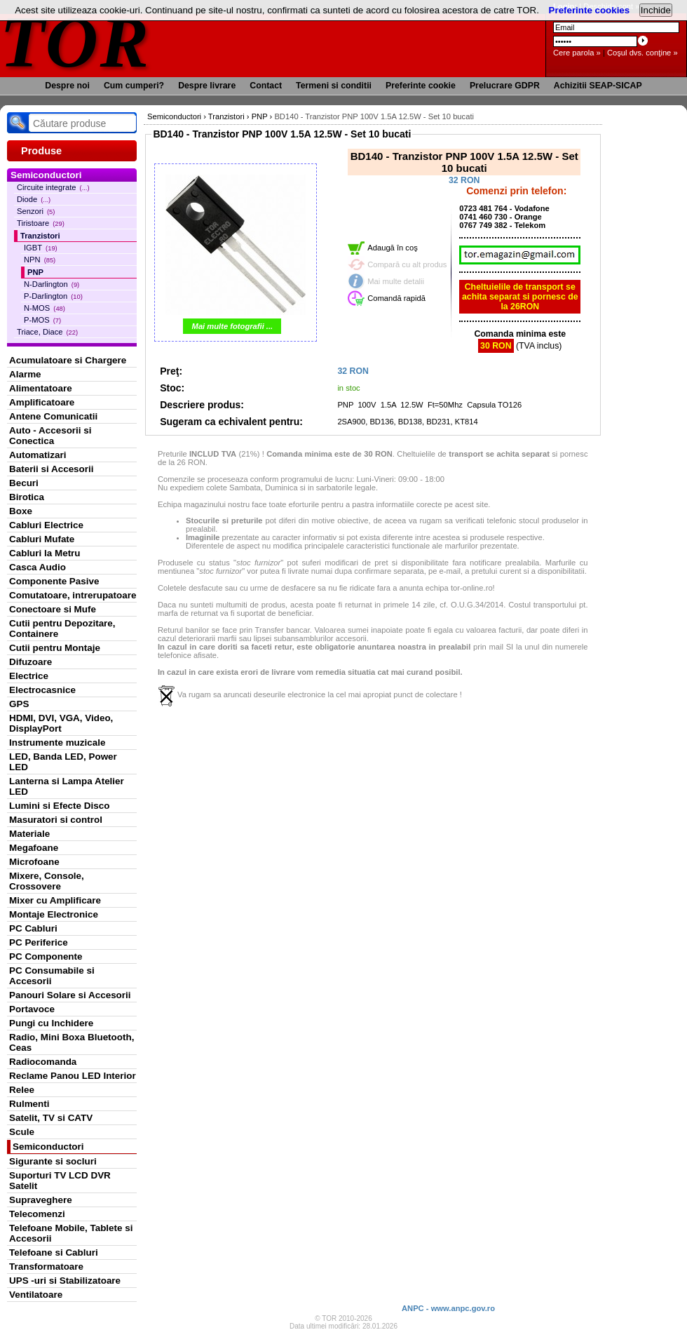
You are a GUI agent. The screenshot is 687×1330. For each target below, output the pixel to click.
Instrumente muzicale (57, 742)
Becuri (24, 483)
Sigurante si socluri (53, 1161)
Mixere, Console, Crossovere (46, 881)
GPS (19, 704)
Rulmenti (29, 1104)
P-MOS (42, 320)
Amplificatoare (41, 402)
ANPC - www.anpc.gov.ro (448, 1308)
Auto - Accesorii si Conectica (50, 435)
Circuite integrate (53, 187)
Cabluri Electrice (46, 525)
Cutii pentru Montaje (54, 648)
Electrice (28, 676)
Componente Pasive (54, 581)
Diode (33, 199)
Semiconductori (48, 1146)
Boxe (20, 511)
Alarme (25, 374)
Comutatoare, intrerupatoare (72, 595)
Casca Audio (37, 567)
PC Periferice (38, 942)
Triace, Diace (47, 332)
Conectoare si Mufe (52, 609)
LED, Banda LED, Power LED (63, 761)
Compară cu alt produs (407, 264)
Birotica (26, 497)
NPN (39, 259)
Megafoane (33, 847)
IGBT (40, 247)
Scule (21, 1132)
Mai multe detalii (395, 281)
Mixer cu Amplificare (55, 900)
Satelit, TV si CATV (51, 1118)
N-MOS (44, 308)
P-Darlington (53, 296)
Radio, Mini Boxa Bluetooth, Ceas (71, 1042)
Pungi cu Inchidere (51, 1023)
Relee (21, 1089)
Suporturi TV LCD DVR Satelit (60, 1180)
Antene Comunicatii (53, 416)
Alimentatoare (40, 388)
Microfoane (34, 862)
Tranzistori (40, 235)
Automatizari (37, 455)
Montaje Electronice (53, 914)
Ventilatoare (35, 1294)
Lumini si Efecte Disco (59, 805)
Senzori (36, 211)
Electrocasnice (42, 690)
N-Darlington (51, 284)
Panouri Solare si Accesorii (70, 995)
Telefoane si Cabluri (53, 1252)
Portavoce (32, 1009)
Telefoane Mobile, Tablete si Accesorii (70, 1233)
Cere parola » (577, 52)
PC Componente (46, 956)
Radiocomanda (42, 1061)
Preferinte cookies (589, 10)
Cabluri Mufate (41, 539)
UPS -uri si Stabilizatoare (65, 1280)
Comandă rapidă (396, 298)
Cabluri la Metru (45, 553)
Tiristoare (40, 223)
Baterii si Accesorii (51, 469)
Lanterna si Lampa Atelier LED (66, 786)
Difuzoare (30, 662)
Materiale (29, 833)
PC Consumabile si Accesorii (52, 975)
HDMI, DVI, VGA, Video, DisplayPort (61, 723)
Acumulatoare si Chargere (67, 360)
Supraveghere (40, 1200)
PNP (35, 272)
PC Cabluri (33, 928)
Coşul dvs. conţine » (642, 52)
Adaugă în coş (392, 247)
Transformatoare (46, 1266)
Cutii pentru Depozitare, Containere (62, 628)
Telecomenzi (37, 1214)
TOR (75, 41)
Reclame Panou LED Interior (72, 1075)
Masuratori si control (55, 819)
